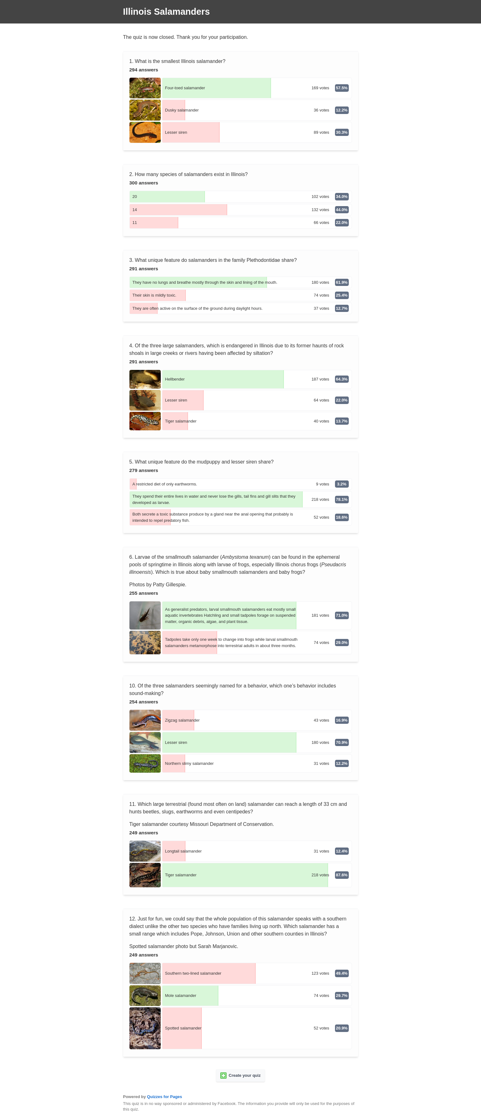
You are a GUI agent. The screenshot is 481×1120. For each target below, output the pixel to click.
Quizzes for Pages (164, 1096)
